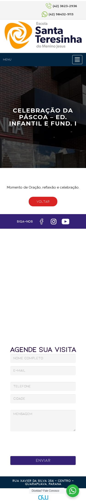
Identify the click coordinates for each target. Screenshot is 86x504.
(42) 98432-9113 (61, 14)
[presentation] (44, 442)
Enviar (43, 460)
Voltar (43, 201)
